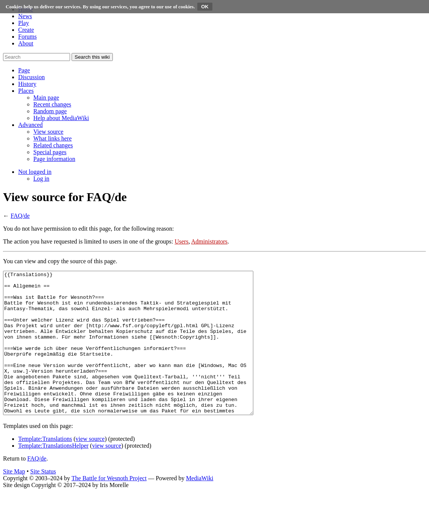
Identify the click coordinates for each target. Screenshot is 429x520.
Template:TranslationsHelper (53, 474)
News (25, 16)
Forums (27, 36)
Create (26, 30)
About (25, 43)
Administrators (209, 241)
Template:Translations (45, 467)
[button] (24, 70)
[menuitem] (46, 97)
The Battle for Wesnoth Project (109, 506)
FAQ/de (20, 215)
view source (90, 467)
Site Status (43, 500)
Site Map (14, 500)
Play (23, 23)
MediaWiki (199, 506)
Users (181, 241)
